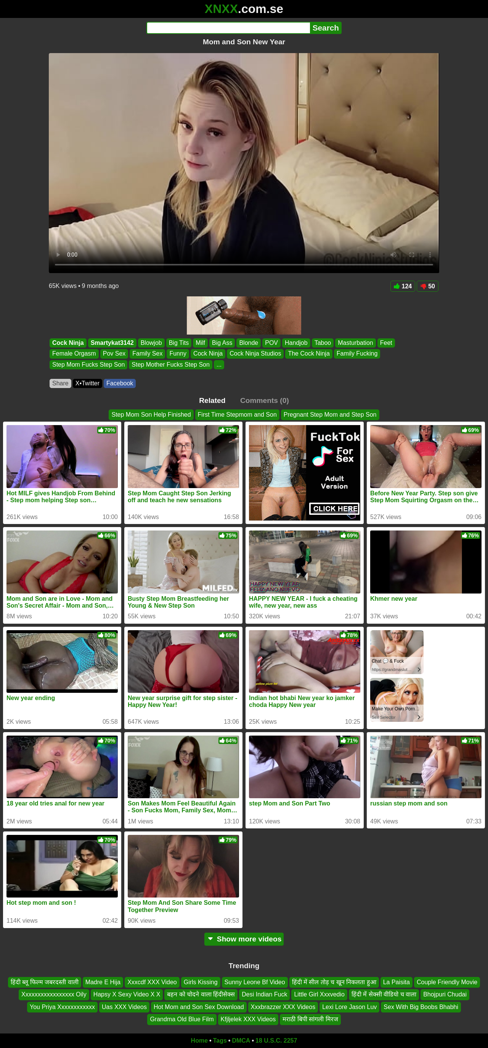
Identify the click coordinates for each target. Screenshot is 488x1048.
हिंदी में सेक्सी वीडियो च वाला (384, 994)
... (219, 364)
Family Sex (147, 354)
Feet (386, 343)
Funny (177, 354)
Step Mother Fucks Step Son (171, 364)
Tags (220, 1040)
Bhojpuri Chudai (445, 994)
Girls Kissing (201, 982)
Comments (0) (264, 400)
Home (199, 1040)
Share (60, 383)
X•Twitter (87, 383)
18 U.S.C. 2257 (276, 1040)
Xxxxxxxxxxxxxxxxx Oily (54, 994)
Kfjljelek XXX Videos (248, 1019)
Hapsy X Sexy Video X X (127, 994)
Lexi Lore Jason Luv (349, 1006)
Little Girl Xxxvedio (319, 994)
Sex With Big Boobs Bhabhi (421, 1006)
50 (427, 286)
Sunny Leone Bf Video (255, 982)
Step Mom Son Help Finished (151, 414)
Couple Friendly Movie (447, 982)
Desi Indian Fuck (264, 994)
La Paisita (396, 982)
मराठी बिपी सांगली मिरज (310, 1019)
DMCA (241, 1040)
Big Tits (179, 343)
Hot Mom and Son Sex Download (199, 1006)
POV (271, 343)
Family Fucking (357, 354)
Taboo (323, 343)
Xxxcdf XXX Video (152, 982)
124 (403, 286)
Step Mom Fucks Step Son (88, 364)
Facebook (119, 383)
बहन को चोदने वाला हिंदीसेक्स (201, 994)
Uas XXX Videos (124, 1006)
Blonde (248, 343)
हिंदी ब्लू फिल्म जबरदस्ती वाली (45, 982)
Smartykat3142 (112, 343)
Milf (200, 343)
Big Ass (222, 343)
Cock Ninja (68, 343)
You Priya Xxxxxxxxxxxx (62, 1006)
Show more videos (244, 939)
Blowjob (151, 343)
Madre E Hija (102, 982)
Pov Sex (114, 354)
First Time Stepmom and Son (237, 414)
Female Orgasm (74, 354)
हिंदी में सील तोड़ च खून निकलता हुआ (334, 982)
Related (212, 400)
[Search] (228, 28)
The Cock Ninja (308, 354)
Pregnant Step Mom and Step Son (330, 414)
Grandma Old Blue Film (182, 1019)
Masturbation (355, 343)
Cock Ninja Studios (255, 354)
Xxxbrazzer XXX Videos (283, 1006)
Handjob (296, 343)
